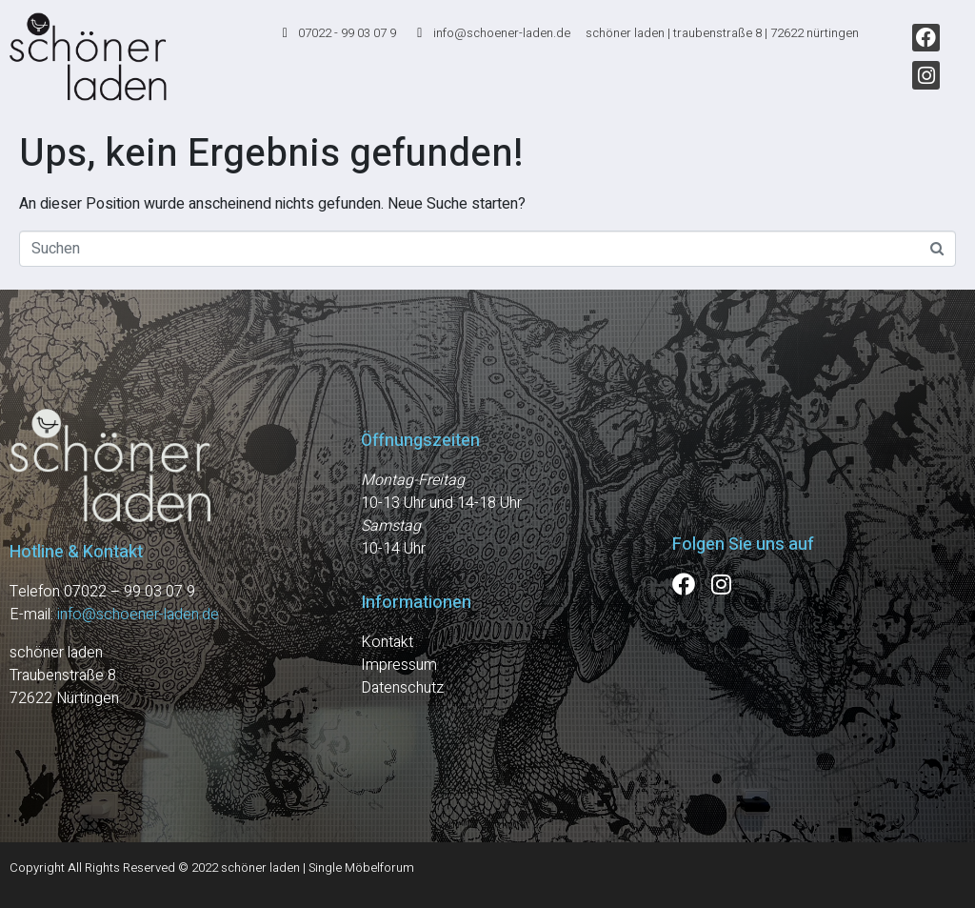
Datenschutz (402, 687)
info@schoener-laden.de (138, 614)
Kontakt (387, 642)
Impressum (399, 665)
